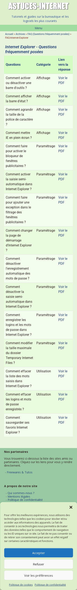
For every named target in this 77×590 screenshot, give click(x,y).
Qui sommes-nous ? (21, 493)
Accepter (38, 553)
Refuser (38, 564)
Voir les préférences (38, 575)
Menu (38, 28)
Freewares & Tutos (19, 472)
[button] (71, 507)
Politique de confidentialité (50, 585)
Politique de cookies (21, 585)
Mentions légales (19, 496)
